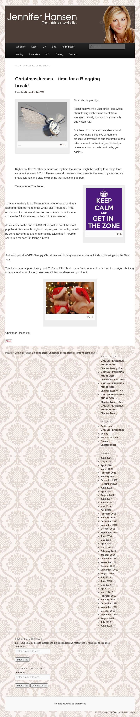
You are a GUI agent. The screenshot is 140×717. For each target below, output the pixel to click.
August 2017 (107, 495)
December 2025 (109, 480)
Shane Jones (129, 712)
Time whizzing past (85, 353)
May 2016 (106, 506)
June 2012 (106, 625)
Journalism (34, 54)
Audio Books (68, 46)
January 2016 (108, 517)
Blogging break (39, 353)
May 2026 (106, 461)
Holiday (71, 353)
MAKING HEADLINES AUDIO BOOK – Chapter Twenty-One (112, 398)
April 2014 (106, 543)
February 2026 (108, 472)
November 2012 (109, 607)
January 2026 (108, 476)
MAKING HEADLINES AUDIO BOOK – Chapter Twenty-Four (112, 365)
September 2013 (109, 569)
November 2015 (109, 525)
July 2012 (106, 622)
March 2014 (107, 547)
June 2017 (106, 499)
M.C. (47, 54)
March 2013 (107, 592)
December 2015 (109, 521)
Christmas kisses (57, 353)
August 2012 (107, 618)
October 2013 (108, 566)
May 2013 (106, 584)
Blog (53, 46)
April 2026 (106, 465)
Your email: (20, 646)
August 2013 (107, 573)
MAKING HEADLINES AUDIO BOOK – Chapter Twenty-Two (112, 387)
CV (44, 46)
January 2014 (108, 555)
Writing (19, 54)
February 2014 (108, 551)
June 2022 (106, 487)
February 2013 (108, 596)
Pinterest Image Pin (103, 712)
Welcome (21, 46)
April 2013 (106, 588)
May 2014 (106, 540)
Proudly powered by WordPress (70, 704)
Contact (73, 54)
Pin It (63, 144)
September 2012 (109, 614)
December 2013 (109, 558)
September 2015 (109, 532)
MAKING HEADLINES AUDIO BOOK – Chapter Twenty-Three (113, 376)
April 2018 (106, 491)
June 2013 (106, 581)
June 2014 (106, 536)
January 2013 (108, 599)
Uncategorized (108, 444)
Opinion (19, 353)
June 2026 (106, 458)
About (34, 46)
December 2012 (109, 603)
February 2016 (108, 513)
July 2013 (106, 577)
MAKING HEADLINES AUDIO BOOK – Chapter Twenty (112, 409)
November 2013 (109, 562)
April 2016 (106, 510)
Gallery (59, 54)
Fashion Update (109, 437)
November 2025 (109, 484)
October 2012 (108, 611)
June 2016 (106, 502)
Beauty (104, 433)
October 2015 (108, 528)
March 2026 (107, 469)
